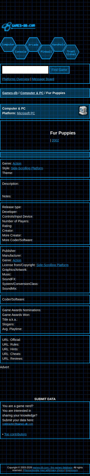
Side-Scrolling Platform (27, 168)
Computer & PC (31, 93)
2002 (55, 140)
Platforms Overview (15, 79)
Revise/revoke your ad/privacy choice (44, 470)
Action (17, 260)
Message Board (43, 79)
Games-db (10, 93)
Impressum (72, 470)
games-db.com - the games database (52, 467)
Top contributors (15, 434)
